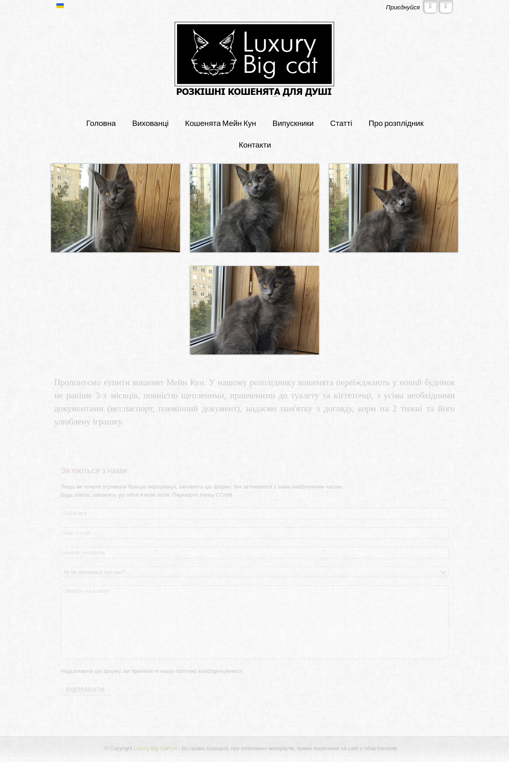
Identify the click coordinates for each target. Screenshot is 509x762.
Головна (101, 123)
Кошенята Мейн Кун (220, 123)
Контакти (255, 144)
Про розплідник (396, 123)
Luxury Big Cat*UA (154, 748)
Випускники (293, 123)
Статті (341, 123)
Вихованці (150, 123)
